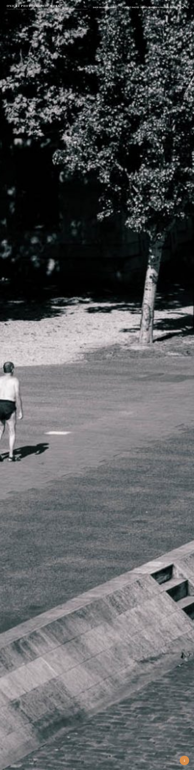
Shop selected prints (105, 7)
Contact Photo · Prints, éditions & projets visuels (150, 7)
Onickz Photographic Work (33, 6)
